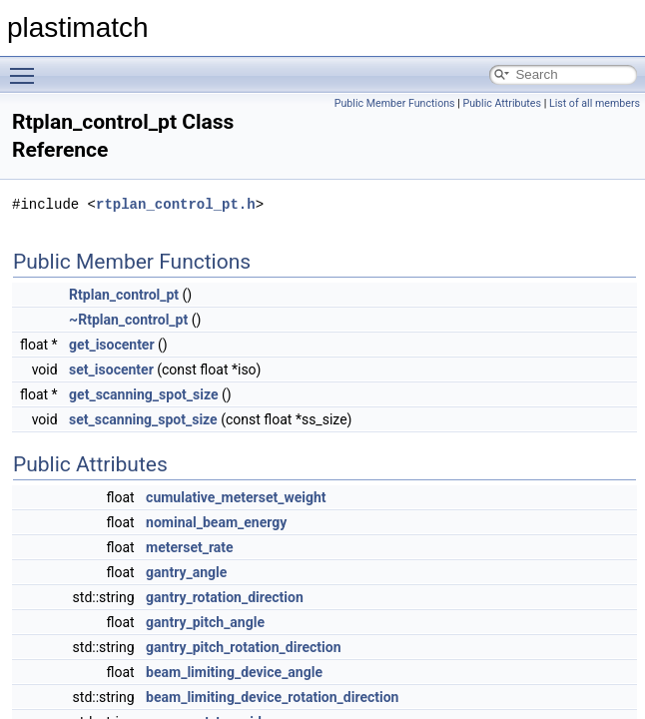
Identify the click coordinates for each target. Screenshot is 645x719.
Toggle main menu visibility (27, 67)
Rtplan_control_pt (124, 295)
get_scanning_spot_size (143, 394)
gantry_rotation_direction (225, 597)
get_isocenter (111, 345)
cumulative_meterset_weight (235, 497)
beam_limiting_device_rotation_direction (272, 697)
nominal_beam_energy (216, 522)
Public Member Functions (394, 103)
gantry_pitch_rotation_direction (243, 647)
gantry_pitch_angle (205, 622)
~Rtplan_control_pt (128, 320)
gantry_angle (186, 572)
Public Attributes (501, 103)
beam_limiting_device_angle (234, 672)
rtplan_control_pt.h (176, 204)
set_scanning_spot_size (143, 419)
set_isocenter (111, 369)
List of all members (594, 103)
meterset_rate (190, 547)
